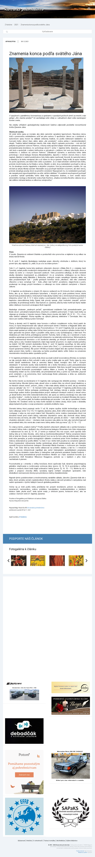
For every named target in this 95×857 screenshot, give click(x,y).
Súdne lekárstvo (71, 841)
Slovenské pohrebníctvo (35, 508)
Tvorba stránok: (80, 851)
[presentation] (8, 560)
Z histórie (8, 25)
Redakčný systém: (83, 852)
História (29, 841)
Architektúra (61, 841)
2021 (16, 25)
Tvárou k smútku (49, 841)
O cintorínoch (37, 841)
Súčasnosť (21, 841)
